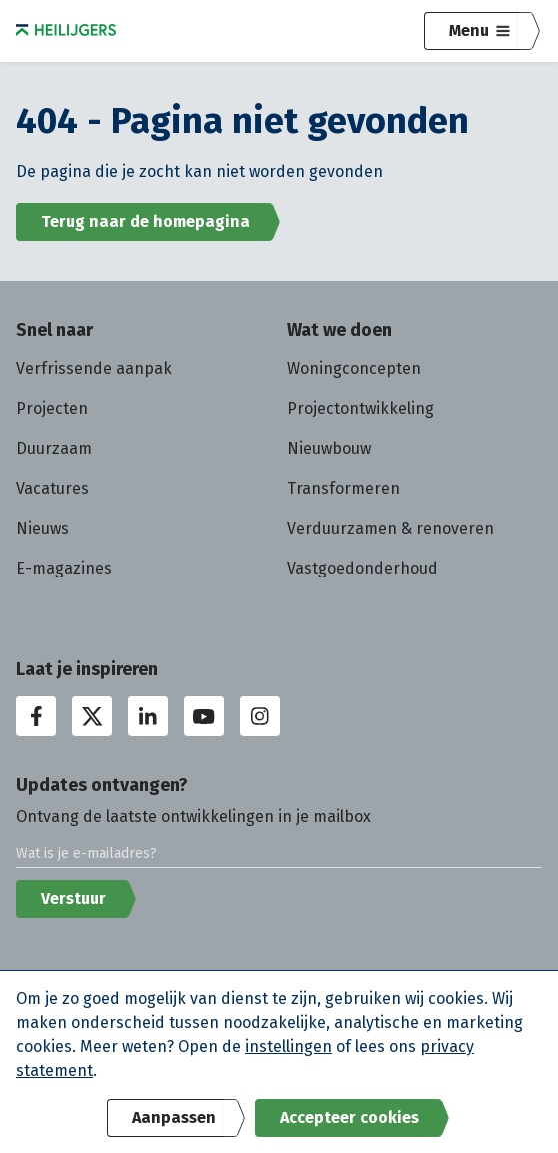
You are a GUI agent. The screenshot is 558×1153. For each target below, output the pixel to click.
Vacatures (52, 488)
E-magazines (64, 568)
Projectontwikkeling (360, 408)
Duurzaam (54, 448)
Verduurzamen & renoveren (390, 528)
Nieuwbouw (329, 448)
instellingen (288, 1046)
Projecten (52, 408)
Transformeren (343, 488)
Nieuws (42, 528)
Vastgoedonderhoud (362, 568)
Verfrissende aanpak (94, 368)
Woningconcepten (354, 368)
